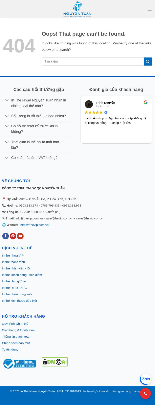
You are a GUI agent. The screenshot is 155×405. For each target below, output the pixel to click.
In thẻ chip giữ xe (14, 281)
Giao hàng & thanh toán (18, 330)
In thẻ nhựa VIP (13, 255)
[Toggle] (7, 100)
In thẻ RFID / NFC (14, 287)
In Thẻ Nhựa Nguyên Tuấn (37, 391)
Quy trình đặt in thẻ (15, 323)
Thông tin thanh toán (16, 336)
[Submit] (148, 61)
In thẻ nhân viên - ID (16, 268)
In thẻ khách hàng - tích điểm (22, 275)
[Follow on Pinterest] (13, 236)
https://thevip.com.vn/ (35, 225)
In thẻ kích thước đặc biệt (19, 300)
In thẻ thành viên (13, 262)
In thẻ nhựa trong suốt (17, 294)
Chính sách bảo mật (16, 343)
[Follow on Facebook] (5, 236)
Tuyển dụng (10, 349)
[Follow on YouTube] (20, 236)
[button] (149, 9)
